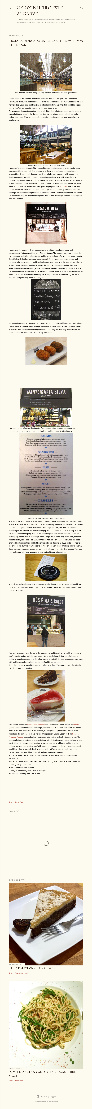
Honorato (63, 186)
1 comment (19, 1081)
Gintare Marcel (52, 1102)
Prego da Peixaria (16, 737)
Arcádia (76, 725)
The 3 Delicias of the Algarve (33, 968)
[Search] (81, 7)
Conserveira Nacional (36, 725)
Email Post (19, 802)
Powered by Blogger (46, 1096)
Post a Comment (21, 973)
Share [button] (11, 802)
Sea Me (75, 734)
